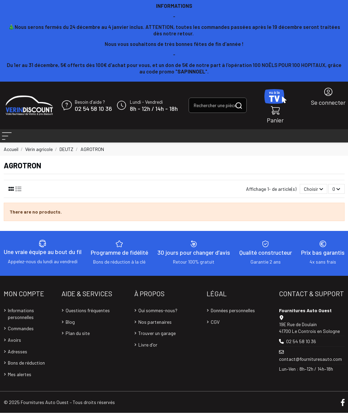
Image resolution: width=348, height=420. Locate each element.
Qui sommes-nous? (157, 317)
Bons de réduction (26, 370)
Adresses (17, 359)
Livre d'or (147, 352)
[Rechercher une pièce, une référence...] (239, 105)
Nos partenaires (155, 329)
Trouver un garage (157, 340)
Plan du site (78, 340)
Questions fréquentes (88, 317)
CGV (215, 329)
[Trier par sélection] (313, 196)
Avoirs (14, 347)
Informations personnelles (21, 321)
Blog (70, 329)
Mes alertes (19, 381)
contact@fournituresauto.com (310, 366)
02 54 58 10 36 (93, 108)
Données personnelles (233, 317)
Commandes (21, 335)
